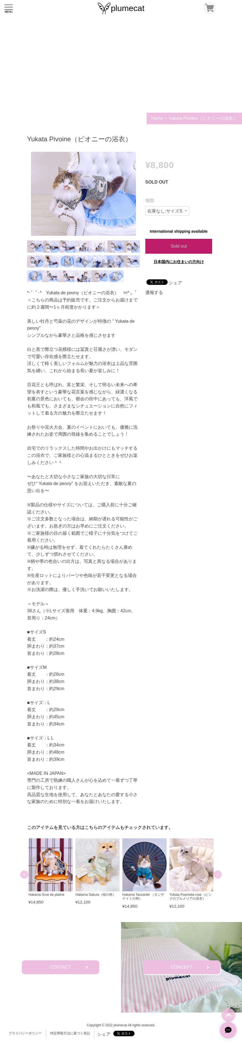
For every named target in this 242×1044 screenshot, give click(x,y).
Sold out (179, 246)
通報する (154, 292)
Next (218, 874)
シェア (175, 282)
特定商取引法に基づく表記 (70, 1033)
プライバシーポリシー (25, 1033)
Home (157, 118)
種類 (149, 200)
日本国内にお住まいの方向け (179, 261)
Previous (24, 874)
